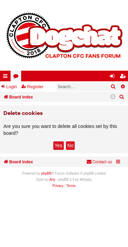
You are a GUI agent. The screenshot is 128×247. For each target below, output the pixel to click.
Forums (17, 77)
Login (11, 86)
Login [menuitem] (113, 77)
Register (35, 86)
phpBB (46, 173)
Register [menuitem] (124, 77)
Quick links (7, 77)
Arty (52, 179)
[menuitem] (122, 97)
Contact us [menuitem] (99, 161)
